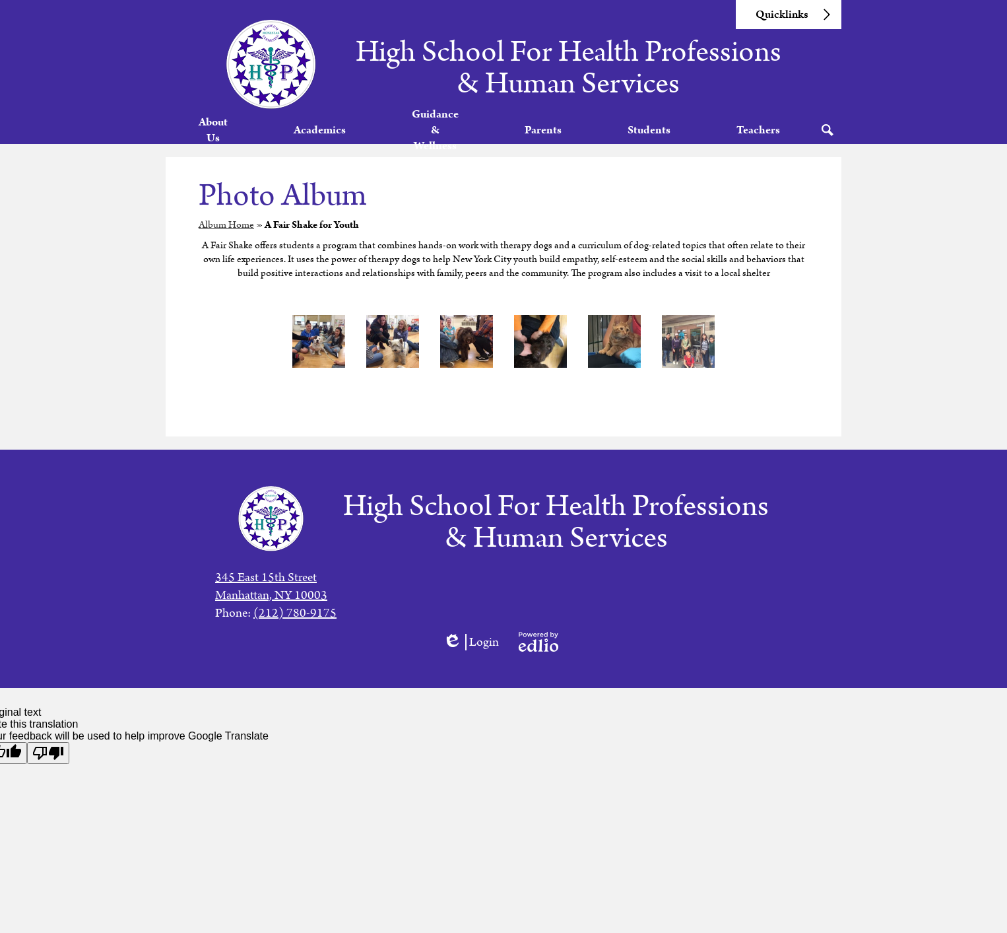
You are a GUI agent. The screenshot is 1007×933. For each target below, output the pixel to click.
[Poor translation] (48, 753)
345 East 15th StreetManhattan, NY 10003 (271, 586)
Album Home (226, 240)
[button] (216, 137)
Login (471, 642)
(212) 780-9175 (295, 613)
